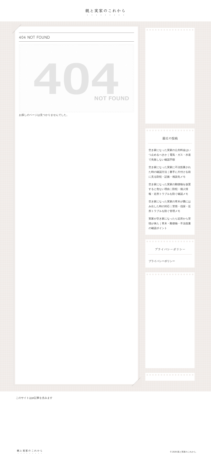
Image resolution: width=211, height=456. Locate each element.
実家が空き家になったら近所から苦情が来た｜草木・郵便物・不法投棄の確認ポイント (170, 223)
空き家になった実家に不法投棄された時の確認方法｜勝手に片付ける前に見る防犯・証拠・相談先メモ (170, 172)
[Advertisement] (170, 77)
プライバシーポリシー (162, 261)
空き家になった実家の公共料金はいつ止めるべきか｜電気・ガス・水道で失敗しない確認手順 (170, 155)
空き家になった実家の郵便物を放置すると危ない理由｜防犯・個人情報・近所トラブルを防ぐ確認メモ (170, 189)
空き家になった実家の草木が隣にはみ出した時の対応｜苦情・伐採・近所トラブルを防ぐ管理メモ (170, 206)
